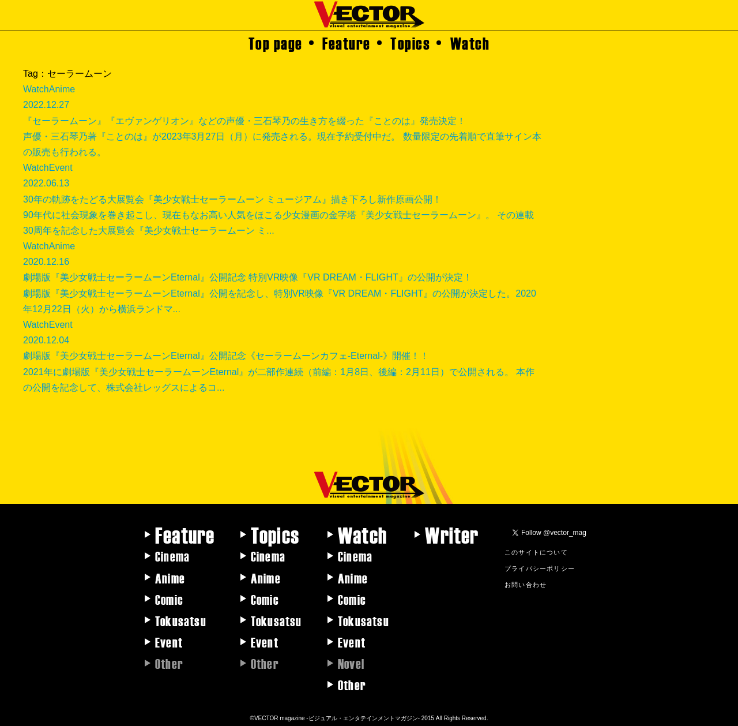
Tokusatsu (180, 620)
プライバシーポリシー (539, 567)
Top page (275, 42)
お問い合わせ (525, 584)
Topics (410, 42)
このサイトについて (536, 551)
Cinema (172, 555)
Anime (170, 577)
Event (169, 641)
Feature (346, 42)
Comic (169, 599)
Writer (452, 534)
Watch (470, 42)
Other (352, 684)
